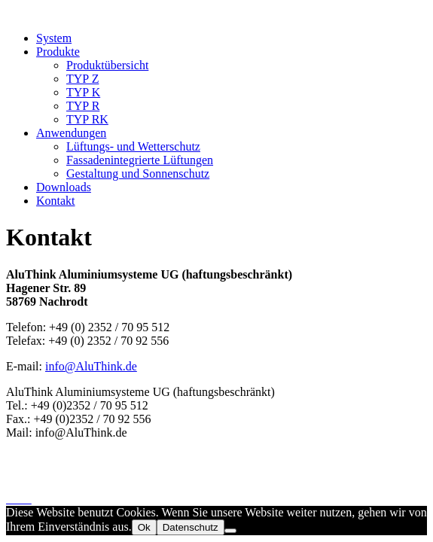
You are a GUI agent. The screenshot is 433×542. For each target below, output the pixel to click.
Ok (144, 527)
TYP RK (87, 119)
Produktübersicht (107, 65)
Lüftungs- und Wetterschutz (133, 146)
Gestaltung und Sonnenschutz (137, 173)
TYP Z (82, 78)
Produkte (58, 51)
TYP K (83, 92)
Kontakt (55, 200)
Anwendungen (71, 132)
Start (17, 458)
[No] (230, 530)
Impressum (32, 471)
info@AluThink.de (91, 366)
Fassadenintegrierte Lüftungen (139, 160)
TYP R (82, 105)
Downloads (63, 187)
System (54, 38)
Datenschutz (36, 485)
